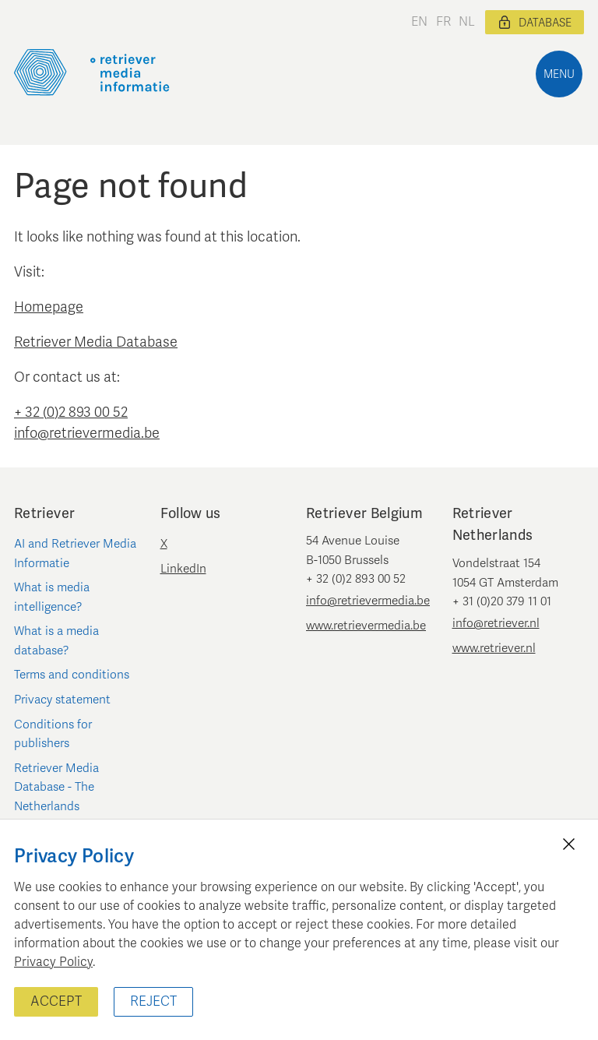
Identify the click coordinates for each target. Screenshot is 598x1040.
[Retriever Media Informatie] (92, 72)
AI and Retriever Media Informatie (75, 553)
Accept (56, 1001)
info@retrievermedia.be (87, 433)
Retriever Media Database (96, 342)
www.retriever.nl (494, 648)
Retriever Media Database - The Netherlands (56, 787)
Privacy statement (62, 700)
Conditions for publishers (53, 733)
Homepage (48, 307)
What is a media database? (56, 640)
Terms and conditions (71, 675)
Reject (153, 1001)
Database (535, 23)
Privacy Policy (53, 962)
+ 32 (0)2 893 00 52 (71, 412)
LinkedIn (183, 569)
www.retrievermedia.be (366, 626)
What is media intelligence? (52, 596)
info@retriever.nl (496, 623)
